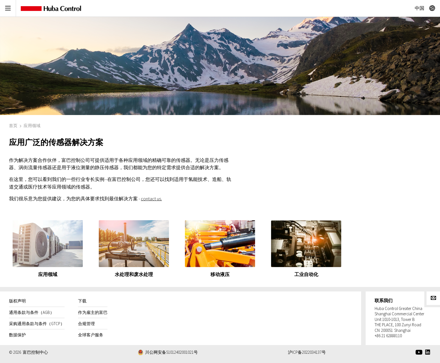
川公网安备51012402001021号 (171, 352)
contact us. (151, 199)
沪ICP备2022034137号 (307, 352)
